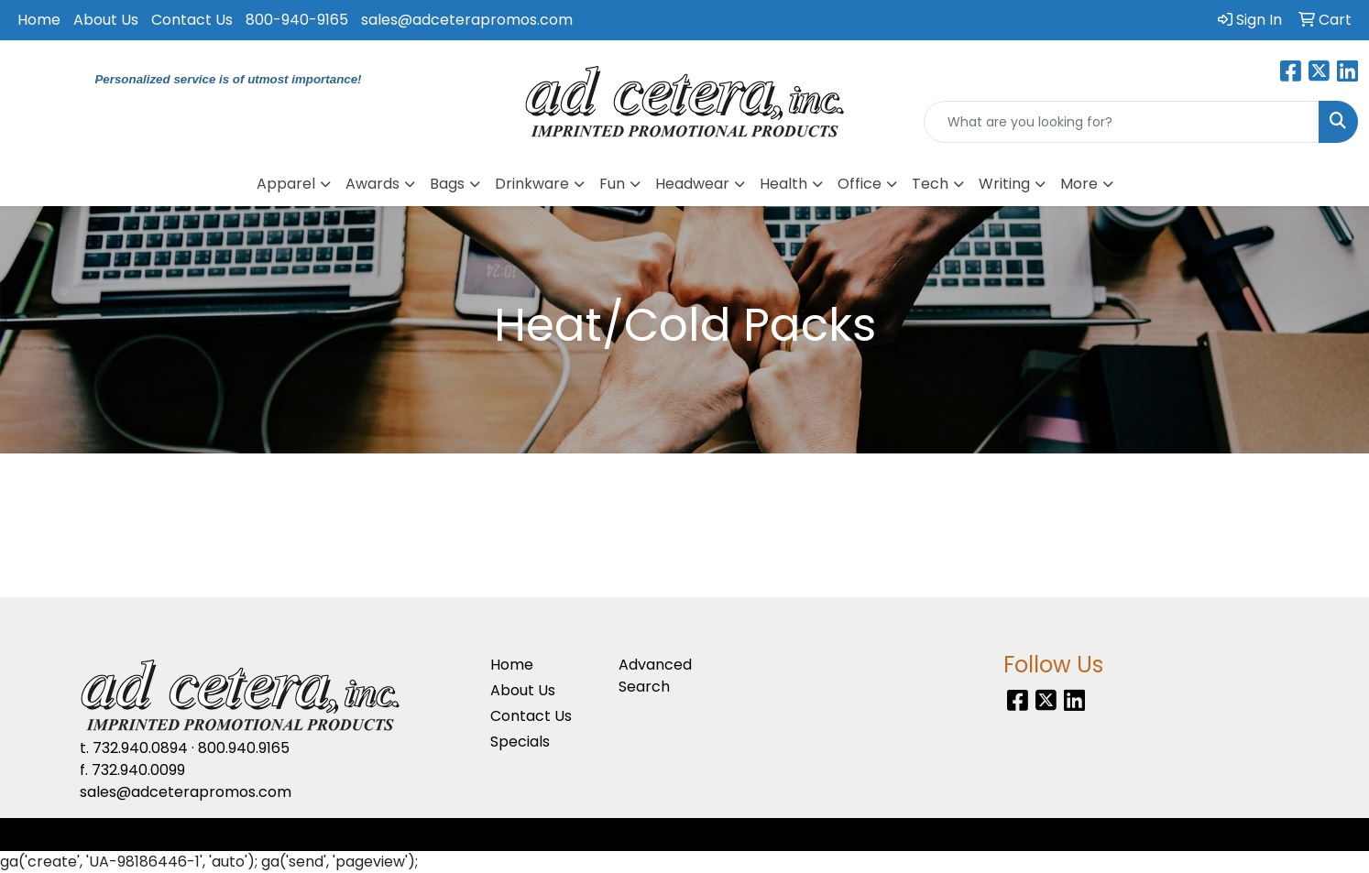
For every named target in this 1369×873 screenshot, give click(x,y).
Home (38, 19)
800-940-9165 (297, 19)
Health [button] (783, 183)
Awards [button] (372, 183)
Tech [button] (930, 183)
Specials (520, 741)
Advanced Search (655, 675)
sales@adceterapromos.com (467, 19)
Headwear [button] (692, 183)
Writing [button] (1004, 183)
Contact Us (192, 19)
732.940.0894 (140, 747)
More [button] (1079, 183)
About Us (105, 19)
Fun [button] (612, 183)
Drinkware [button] (532, 183)
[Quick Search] (1122, 122)
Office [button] (860, 183)
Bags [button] (447, 183)
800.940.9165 (244, 747)
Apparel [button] (286, 183)
